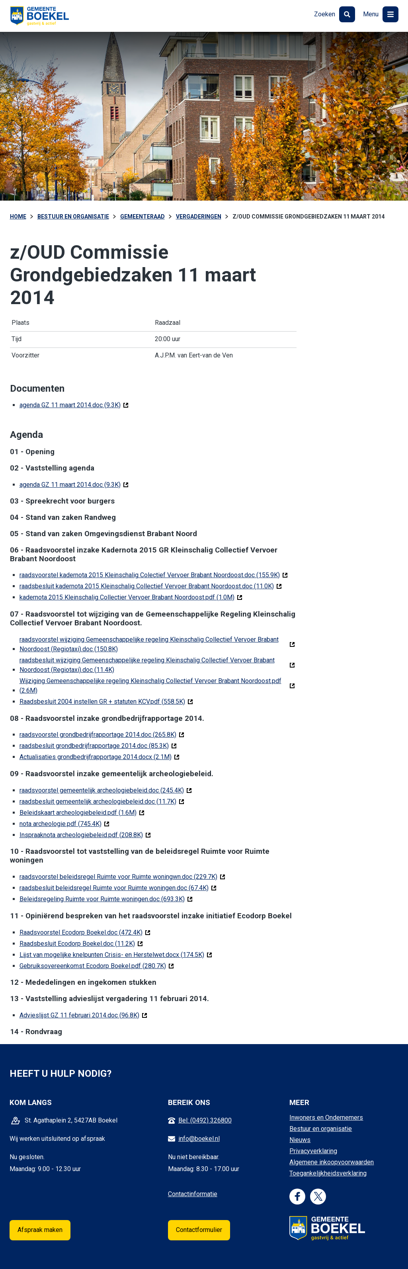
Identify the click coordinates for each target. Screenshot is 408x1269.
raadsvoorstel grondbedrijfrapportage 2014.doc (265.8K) (102, 734)
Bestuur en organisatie (320, 1128)
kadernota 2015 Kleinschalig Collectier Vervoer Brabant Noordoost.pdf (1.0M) (131, 597)
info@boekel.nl (199, 1138)
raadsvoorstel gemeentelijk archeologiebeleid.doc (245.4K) (106, 790)
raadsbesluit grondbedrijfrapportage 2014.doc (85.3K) (98, 745)
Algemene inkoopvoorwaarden (331, 1162)
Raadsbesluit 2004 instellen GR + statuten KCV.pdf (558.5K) (106, 701)
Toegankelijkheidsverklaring (328, 1173)
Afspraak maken (40, 1230)
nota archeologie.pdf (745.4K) (64, 823)
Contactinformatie (192, 1194)
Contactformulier (199, 1230)
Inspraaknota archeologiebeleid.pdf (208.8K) (85, 834)
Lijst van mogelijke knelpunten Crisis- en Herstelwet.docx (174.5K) (116, 954)
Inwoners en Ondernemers (326, 1117)
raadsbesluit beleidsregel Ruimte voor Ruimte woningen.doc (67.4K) (118, 887)
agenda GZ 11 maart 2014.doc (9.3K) (74, 404)
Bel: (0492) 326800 (205, 1120)
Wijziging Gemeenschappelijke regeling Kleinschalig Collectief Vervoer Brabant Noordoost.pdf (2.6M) (150, 685)
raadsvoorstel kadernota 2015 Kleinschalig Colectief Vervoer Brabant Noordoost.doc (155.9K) (154, 574)
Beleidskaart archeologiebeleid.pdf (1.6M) (82, 812)
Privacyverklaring (313, 1151)
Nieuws (299, 1140)
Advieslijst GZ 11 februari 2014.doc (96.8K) (83, 1015)
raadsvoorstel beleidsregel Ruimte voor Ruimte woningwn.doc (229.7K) (122, 876)
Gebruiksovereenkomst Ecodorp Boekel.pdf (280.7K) (97, 965)
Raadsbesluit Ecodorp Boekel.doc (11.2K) (81, 943)
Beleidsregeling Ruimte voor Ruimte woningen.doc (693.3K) (106, 898)
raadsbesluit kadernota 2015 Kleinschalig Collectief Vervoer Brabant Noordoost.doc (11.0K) (151, 586)
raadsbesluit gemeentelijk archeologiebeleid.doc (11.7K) (102, 801)
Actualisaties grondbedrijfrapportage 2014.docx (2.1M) (100, 756)
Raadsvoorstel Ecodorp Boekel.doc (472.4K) (85, 932)
